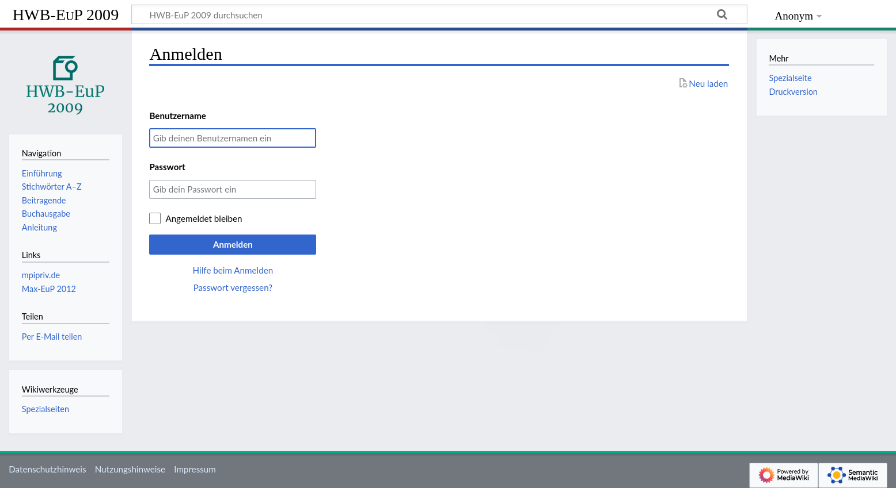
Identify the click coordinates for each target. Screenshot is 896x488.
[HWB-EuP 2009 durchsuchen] (439, 14)
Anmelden (233, 244)
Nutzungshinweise (130, 469)
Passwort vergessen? (232, 287)
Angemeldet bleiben (203, 218)
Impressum (195, 469)
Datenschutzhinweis (47, 469)
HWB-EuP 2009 (66, 15)
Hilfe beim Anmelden (233, 270)
